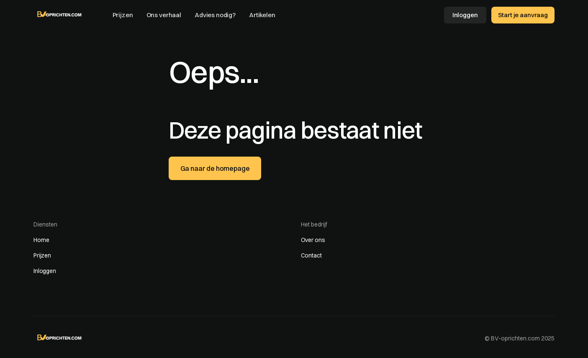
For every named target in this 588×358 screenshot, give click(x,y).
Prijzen (123, 15)
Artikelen (262, 15)
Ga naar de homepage (215, 168)
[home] (59, 14)
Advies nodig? (215, 15)
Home (41, 240)
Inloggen (465, 15)
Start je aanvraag (523, 15)
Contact (311, 255)
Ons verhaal (163, 15)
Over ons (313, 240)
